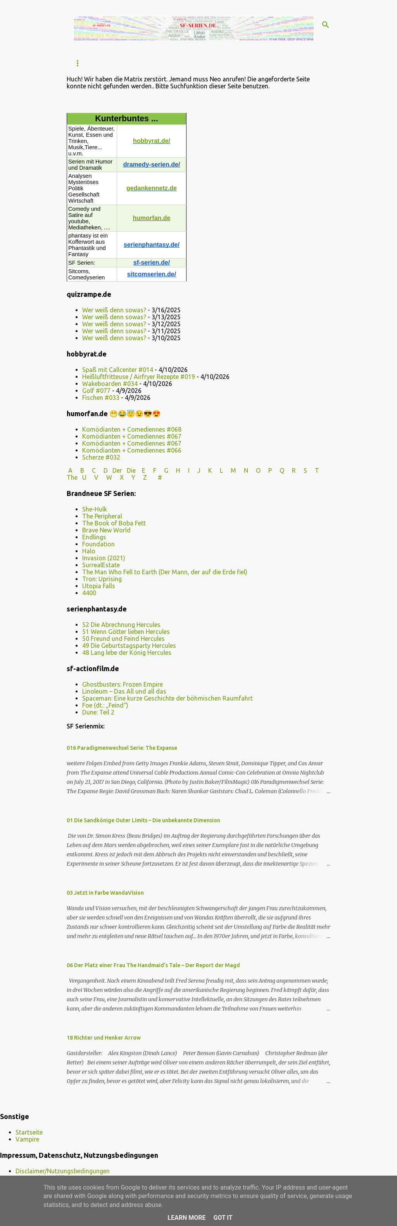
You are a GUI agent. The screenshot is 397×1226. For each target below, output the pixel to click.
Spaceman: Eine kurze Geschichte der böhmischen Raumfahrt (167, 698)
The (72, 477)
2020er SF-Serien (260, 62)
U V (91, 477)
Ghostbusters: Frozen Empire (122, 684)
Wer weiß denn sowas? (114, 309)
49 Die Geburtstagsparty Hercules (129, 645)
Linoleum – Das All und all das (124, 691)
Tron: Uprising (102, 578)
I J (195, 470)
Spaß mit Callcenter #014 (117, 369)
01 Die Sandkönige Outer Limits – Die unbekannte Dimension (143, 820)
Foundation (98, 544)
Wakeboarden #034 (110, 383)
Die (131, 470)
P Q (277, 470)
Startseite (88, 62)
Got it (222, 1217)
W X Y (121, 477)
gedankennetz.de (151, 188)
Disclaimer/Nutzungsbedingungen (63, 1170)
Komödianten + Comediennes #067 (131, 436)
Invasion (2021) (103, 557)
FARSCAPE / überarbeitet (153, 62)
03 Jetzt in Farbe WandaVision (105, 893)
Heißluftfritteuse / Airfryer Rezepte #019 (138, 376)
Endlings (94, 537)
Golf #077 (96, 390)
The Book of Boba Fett (114, 523)
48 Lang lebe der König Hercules (126, 652)
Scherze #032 (101, 457)
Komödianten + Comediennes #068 (131, 429)
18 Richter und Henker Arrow (104, 1038)
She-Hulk (94, 509)
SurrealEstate (101, 564)
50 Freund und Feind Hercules (123, 638)
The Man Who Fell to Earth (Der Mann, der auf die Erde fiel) (164, 571)
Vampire (27, 1139)
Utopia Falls (98, 585)
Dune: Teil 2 (98, 712)
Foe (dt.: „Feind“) (105, 705)
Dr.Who (212, 62)
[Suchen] (325, 24)
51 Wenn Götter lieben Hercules (126, 631)
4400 (89, 592)
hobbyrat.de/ (151, 141)
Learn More (186, 1217)
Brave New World (106, 530)
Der (117, 470)
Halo (88, 551)
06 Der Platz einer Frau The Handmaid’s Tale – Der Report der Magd (153, 965)
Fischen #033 (100, 397)
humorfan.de (152, 218)
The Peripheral (102, 516)
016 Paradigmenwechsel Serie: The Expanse (122, 748)
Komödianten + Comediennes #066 (131, 450)
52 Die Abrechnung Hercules (121, 624)
